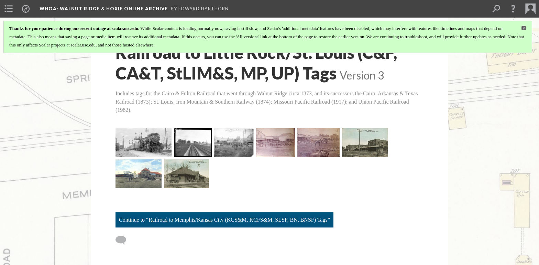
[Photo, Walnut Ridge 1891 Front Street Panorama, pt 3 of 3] (318, 142)
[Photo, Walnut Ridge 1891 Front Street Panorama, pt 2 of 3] (275, 142)
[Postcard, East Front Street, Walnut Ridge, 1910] (365, 142)
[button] (513, 8)
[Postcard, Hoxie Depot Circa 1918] (139, 173)
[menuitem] (8, 8)
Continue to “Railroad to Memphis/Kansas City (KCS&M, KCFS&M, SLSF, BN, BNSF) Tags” (224, 220)
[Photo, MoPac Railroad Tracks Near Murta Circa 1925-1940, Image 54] (193, 142)
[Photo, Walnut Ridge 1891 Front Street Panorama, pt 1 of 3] (234, 142)
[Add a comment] (124, 240)
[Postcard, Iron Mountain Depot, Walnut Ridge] (186, 173)
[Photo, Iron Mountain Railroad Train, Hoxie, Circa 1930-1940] (144, 142)
